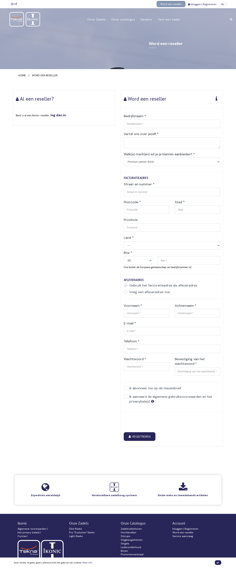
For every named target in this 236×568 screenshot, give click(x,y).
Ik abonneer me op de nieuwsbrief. (152, 388)
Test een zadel (168, 19)
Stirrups (125, 536)
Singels (125, 543)
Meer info (87, 562)
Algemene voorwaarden (32, 528)
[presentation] (152, 422)
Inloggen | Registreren (185, 528)
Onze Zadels (96, 19)
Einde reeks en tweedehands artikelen (183, 495)
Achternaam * (185, 305)
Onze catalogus (123, 19)
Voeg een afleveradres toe (147, 292)
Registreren (210, 4)
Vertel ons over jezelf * (141, 134)
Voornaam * (133, 305)
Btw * (128, 253)
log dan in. (59, 115)
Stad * (180, 202)
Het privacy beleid (29, 532)
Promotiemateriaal (132, 554)
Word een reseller (171, 4)
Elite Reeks (75, 528)
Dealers (146, 19)
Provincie (131, 220)
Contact (23, 536)
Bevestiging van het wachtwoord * (190, 361)
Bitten (124, 551)
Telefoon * (131, 341)
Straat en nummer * (139, 184)
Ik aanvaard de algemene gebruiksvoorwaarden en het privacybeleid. (168, 399)
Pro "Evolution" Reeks (82, 532)
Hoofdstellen (128, 532)
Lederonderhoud (131, 547)
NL (222, 4)
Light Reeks (76, 536)
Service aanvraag (182, 536)
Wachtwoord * (135, 359)
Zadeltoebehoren (131, 528)
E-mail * (130, 323)
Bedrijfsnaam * (135, 116)
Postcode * (132, 202)
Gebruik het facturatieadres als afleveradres (160, 285)
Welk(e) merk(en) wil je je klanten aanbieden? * (159, 154)
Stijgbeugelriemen (132, 539)
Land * (129, 237)
